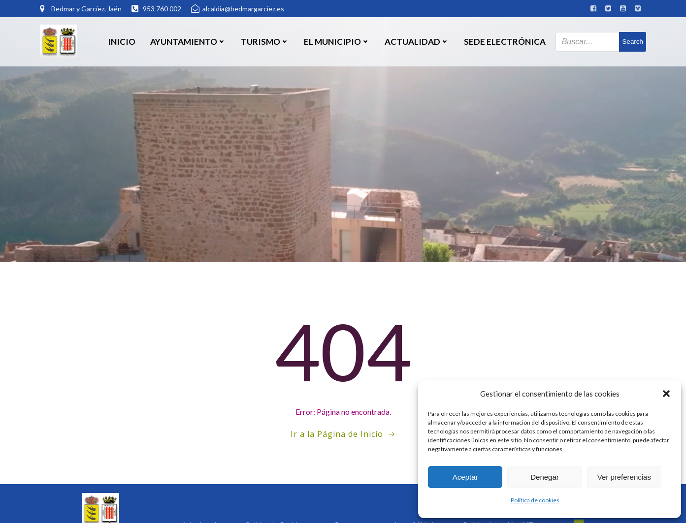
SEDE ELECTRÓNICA (505, 41)
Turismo (265, 41)
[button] (666, 394)
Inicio (121, 41)
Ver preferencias (624, 477)
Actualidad (417, 41)
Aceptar (465, 477)
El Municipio (337, 41)
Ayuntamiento (188, 41)
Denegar (544, 477)
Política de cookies (535, 500)
